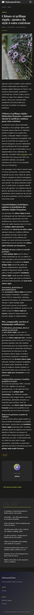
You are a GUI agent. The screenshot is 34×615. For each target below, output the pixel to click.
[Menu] (30, 1)
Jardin (9, 7)
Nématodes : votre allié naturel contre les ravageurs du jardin (16, 518)
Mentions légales (7, 600)
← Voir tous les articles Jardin (11, 487)
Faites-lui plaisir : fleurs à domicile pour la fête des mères (17, 524)
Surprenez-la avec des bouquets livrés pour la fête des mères (16, 555)
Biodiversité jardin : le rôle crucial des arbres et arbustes (16, 561)
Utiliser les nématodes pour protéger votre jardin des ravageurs (15, 542)
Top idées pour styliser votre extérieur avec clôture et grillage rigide (16, 530)
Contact (4, 603)
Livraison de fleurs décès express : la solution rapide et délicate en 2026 (15, 548)
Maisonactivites (11, 2)
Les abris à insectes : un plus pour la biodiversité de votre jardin (15, 536)
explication (24, 154)
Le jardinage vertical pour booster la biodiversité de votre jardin (15, 512)
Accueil (4, 7)
